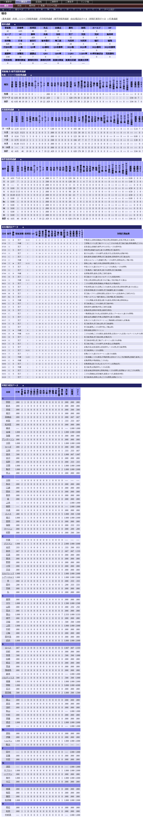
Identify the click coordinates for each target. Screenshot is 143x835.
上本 (8, 503)
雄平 (8, 618)
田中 (8, 585)
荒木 (8, 610)
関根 (8, 685)
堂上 (8, 473)
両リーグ (19, 9)
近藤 (8, 755)
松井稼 (8, 800)
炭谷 (8, 704)
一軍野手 (8, 2)
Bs (55, 9)
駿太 (8, 744)
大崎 (8, 726)
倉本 (8, 674)
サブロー (8, 770)
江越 (8, 488)
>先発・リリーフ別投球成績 (25, 19)
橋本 (8, 428)
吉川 (8, 458)
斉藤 (8, 718)
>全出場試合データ (78, 19)
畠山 (8, 614)
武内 (8, 640)
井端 (8, 409)
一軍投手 (23, 2)
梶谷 (8, 663)
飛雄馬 (8, 670)
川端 (8, 622)
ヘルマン (8, 741)
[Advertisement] (42, 828)
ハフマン (8, 774)
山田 (8, 607)
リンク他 (85, 2)
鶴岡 (8, 506)
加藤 (8, 436)
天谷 (8, 570)
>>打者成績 (112, 19)
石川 (8, 689)
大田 (8, 443)
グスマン (8, 543)
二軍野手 (54, 2)
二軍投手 (69, 2)
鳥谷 (8, 484)
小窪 (8, 566)
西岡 (8, 521)
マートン (8, 529)
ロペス (8, 648)
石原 (8, 555)
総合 (6, 6)
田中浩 (8, 637)
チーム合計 (109, 9)
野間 (8, 562)
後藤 (8, 681)
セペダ (8, 447)
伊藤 (8, 737)
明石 (8, 807)
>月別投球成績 (45, 19)
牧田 (8, 793)
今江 (8, 781)
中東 (8, 540)
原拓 (8, 733)
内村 (8, 651)
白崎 (8, 659)
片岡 (8, 465)
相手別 (32, 6)
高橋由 (8, 417)
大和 (8, 480)
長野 (8, 462)
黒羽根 (8, 692)
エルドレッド (8, 573)
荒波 (8, 666)
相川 (8, 413)
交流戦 (38, 2)
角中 (8, 778)
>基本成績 (6, 19)
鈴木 (8, 406)
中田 (8, 759)
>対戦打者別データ (97, 19)
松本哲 (8, 424)
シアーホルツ (8, 577)
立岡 (8, 450)
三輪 (8, 633)
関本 (8, 491)
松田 (8, 811)
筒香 (8, 655)
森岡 (8, 599)
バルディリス (8, 678)
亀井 (8, 469)
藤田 (8, 796)
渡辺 (8, 722)
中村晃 (8, 815)
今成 (8, 510)
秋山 (8, 711)
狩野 (8, 532)
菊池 (8, 558)
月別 (19, 6)
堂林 (8, 588)
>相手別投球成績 (61, 19)
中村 (8, 629)
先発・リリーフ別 (49, 6)
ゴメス (8, 514)
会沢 (8, 547)
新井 (8, 495)
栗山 (8, 700)
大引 (8, 603)
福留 (8, 525)
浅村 (8, 707)
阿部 (8, 402)
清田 (8, 767)
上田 (8, 625)
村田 (8, 421)
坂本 (8, 454)
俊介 (8, 517)
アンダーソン (8, 439)
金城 (8, 432)
